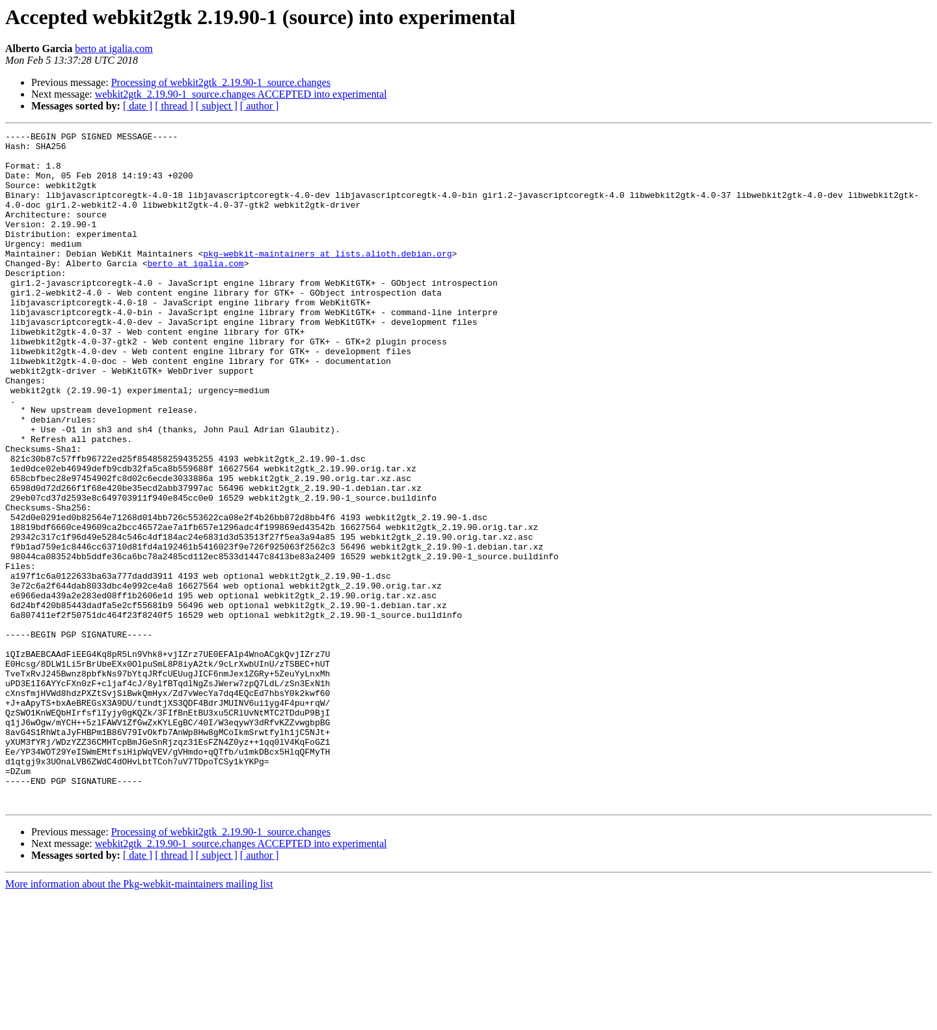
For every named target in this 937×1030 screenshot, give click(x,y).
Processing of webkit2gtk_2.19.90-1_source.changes (221, 82)
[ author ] (259, 105)
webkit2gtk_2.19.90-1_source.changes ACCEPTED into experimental (241, 94)
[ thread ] (174, 105)
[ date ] (137, 105)
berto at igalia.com (114, 48)
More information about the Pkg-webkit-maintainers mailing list (139, 1018)
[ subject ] (217, 105)
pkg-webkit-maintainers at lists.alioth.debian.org (327, 279)
